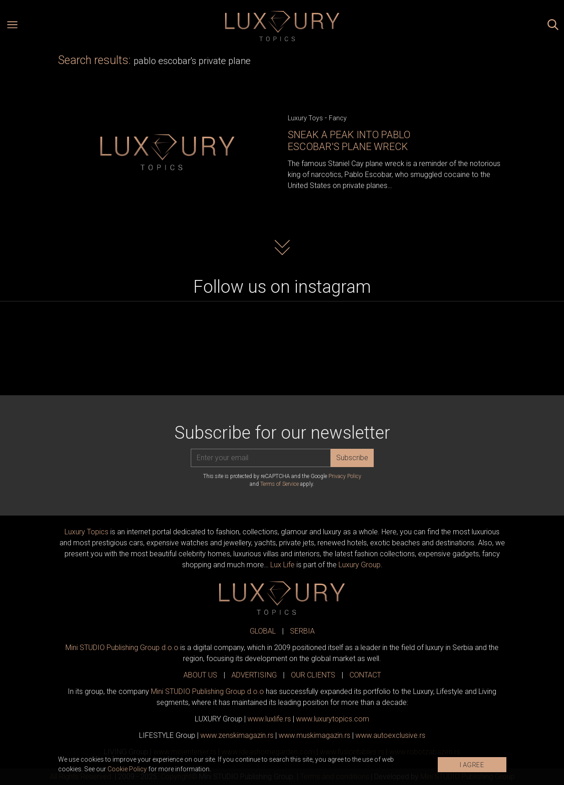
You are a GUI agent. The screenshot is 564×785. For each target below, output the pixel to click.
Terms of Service (279, 484)
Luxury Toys (305, 118)
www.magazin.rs (237, 735)
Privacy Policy (344, 476)
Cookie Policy (127, 769)
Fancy (338, 118)
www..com (332, 719)
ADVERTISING (254, 675)
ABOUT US (200, 675)
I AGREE (472, 765)
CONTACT (365, 675)
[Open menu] (12, 26)
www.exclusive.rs (390, 735)
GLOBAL (263, 631)
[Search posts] (553, 26)
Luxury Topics (86, 531)
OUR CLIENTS (313, 675)
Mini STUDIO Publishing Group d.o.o (121, 647)
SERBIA (302, 631)
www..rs (269, 719)
